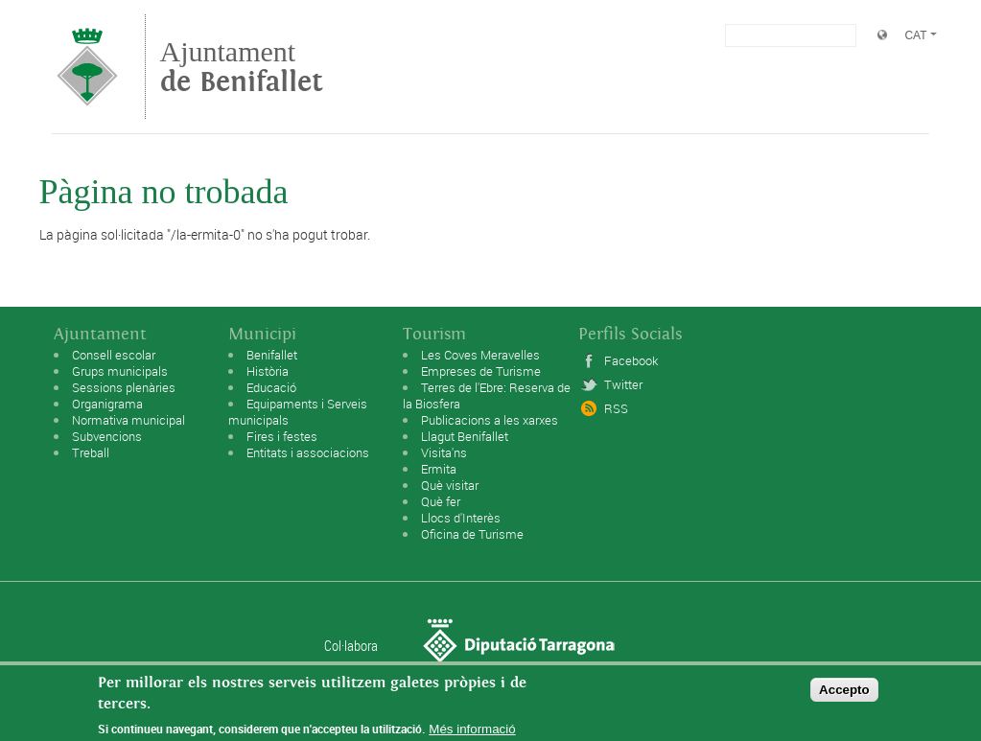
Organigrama (107, 403)
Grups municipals (120, 371)
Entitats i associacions (307, 452)
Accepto (844, 693)
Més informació (472, 734)
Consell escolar (113, 354)
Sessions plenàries (123, 387)
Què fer (440, 501)
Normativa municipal (128, 419)
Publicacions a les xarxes (489, 419)
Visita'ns (444, 452)
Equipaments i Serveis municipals (297, 411)
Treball (90, 452)
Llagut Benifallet (464, 436)
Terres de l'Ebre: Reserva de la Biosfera (487, 395)
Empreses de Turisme (481, 371)
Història (267, 371)
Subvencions (107, 436)
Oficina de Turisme (472, 534)
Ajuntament (241, 66)
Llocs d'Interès (461, 517)
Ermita (438, 468)
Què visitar (450, 485)
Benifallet (271, 354)
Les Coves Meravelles (480, 354)
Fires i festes (281, 436)
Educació (271, 387)
